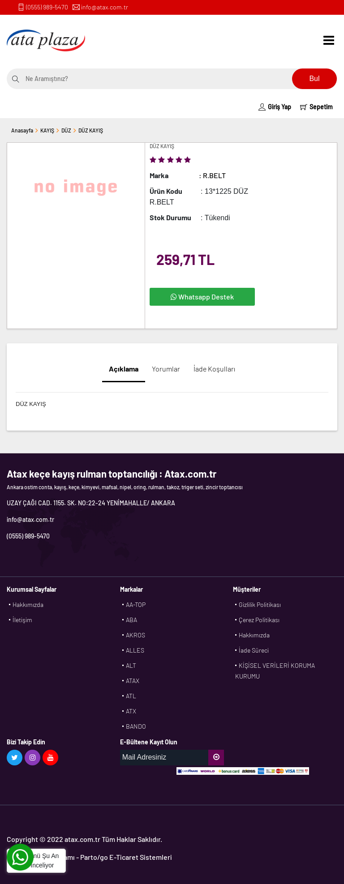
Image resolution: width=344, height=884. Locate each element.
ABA (131, 619)
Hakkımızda (28, 604)
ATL (131, 696)
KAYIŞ (47, 130)
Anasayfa (22, 130)
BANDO (136, 726)
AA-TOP (136, 604)
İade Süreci (254, 650)
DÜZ (66, 130)
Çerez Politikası (259, 619)
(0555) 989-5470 (47, 7)
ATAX (132, 680)
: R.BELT (212, 175)
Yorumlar (166, 368)
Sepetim (316, 107)
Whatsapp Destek (202, 296)
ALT (131, 665)
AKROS (135, 635)
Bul (314, 78)
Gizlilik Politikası (260, 604)
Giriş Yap (274, 107)
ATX (131, 711)
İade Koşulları (214, 368)
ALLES (135, 650)
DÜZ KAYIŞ (90, 130)
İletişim (22, 619)
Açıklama (123, 368)
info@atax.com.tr (104, 7)
